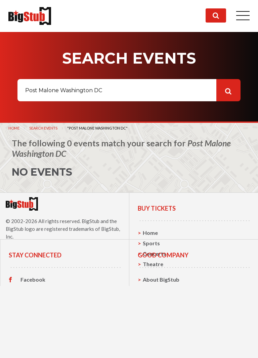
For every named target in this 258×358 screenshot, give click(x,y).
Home (13, 128)
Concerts (154, 253)
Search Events (43, 128)
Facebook (32, 315)
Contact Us (157, 326)
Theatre (153, 264)
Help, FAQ (155, 336)
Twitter (30, 326)
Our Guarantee (162, 347)
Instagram (33, 336)
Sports (151, 243)
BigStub (90, 221)
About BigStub (161, 315)
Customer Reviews (44, 347)
